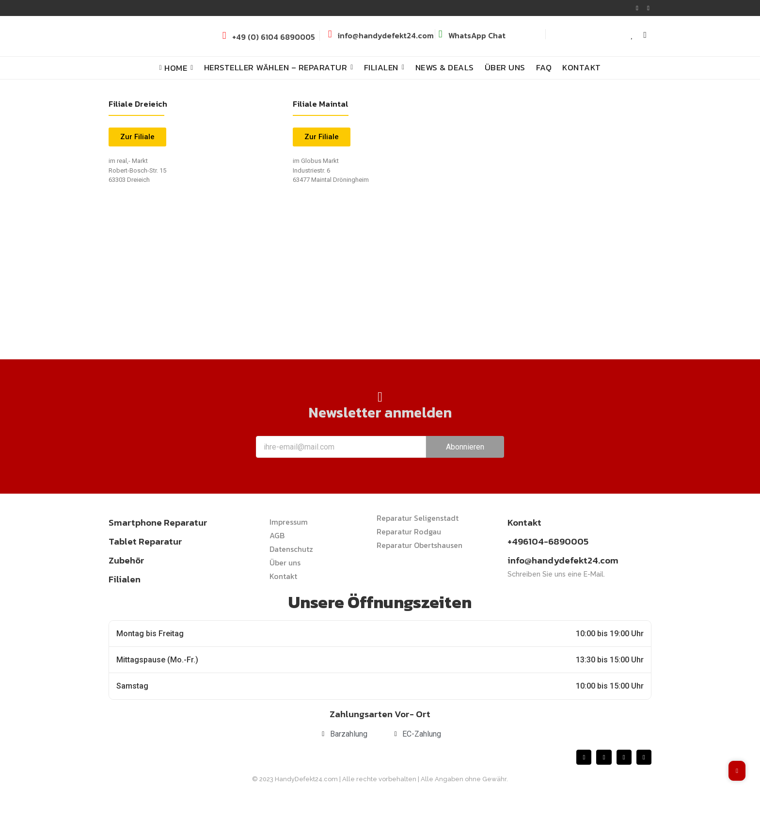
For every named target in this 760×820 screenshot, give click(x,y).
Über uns (285, 562)
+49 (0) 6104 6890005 (273, 37)
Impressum (288, 522)
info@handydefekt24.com (386, 35)
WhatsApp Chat (477, 35)
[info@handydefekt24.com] (330, 34)
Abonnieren (465, 446)
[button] (321, 137)
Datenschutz (291, 549)
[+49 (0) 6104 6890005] (224, 36)
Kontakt (283, 576)
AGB (277, 535)
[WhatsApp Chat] (440, 34)
